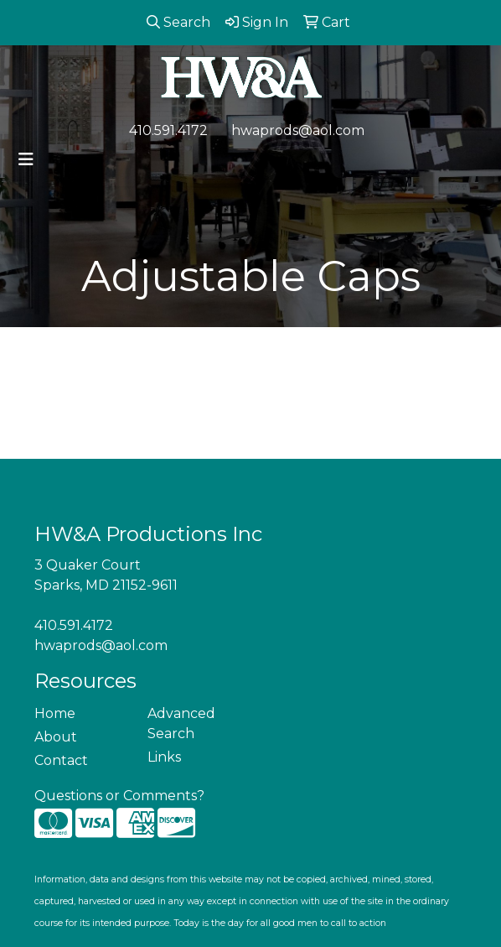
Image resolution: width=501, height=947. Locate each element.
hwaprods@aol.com (297, 130)
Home (54, 713)
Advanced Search (181, 723)
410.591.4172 (168, 130)
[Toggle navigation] (26, 159)
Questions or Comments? (119, 796)
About (55, 737)
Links (164, 757)
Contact (61, 760)
